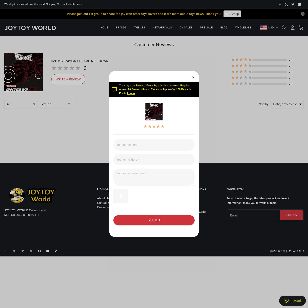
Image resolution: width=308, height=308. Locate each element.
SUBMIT (154, 220)
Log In (131, 93)
